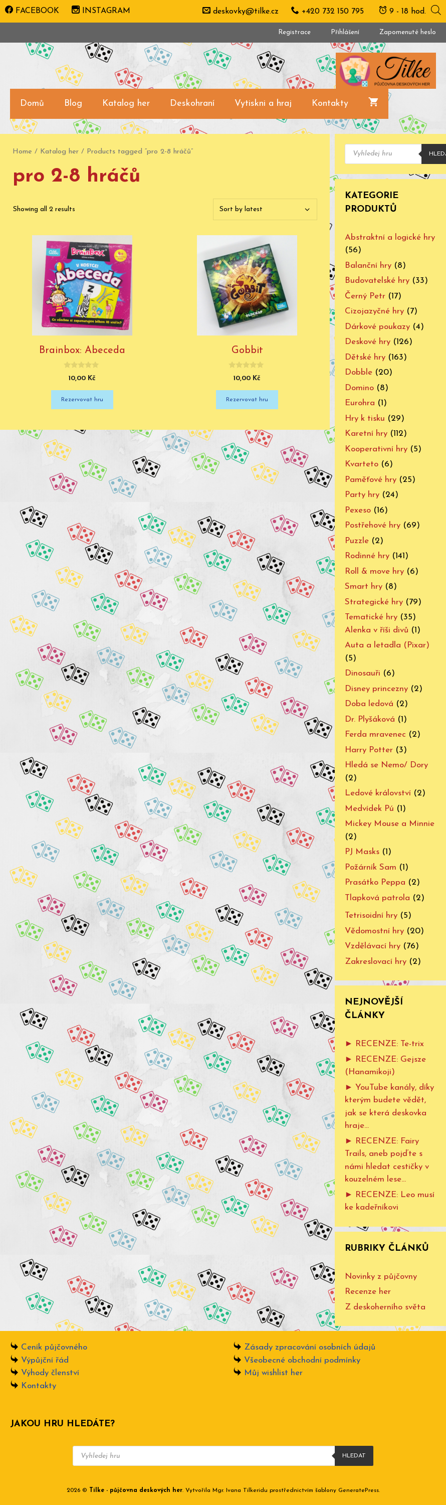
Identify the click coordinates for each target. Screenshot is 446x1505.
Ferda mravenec (375, 734)
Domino (359, 388)
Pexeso (358, 510)
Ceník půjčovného (54, 1347)
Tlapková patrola (377, 898)
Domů (32, 103)
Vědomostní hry (374, 931)
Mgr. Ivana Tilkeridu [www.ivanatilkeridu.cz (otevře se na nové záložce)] (240, 1490)
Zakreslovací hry (375, 961)
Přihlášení (345, 32)
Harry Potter (369, 750)
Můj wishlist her (273, 1373)
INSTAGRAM (101, 11)
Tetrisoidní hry (371, 915)
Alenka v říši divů (376, 630)
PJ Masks (362, 852)
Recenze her (368, 1291)
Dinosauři (362, 673)
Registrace (294, 32)
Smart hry (363, 586)
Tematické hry (371, 617)
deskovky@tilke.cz (246, 12)
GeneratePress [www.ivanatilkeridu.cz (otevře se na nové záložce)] (358, 1490)
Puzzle (357, 541)
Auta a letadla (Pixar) (387, 645)
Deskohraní (192, 103)
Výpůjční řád (45, 1360)
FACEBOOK (32, 11)
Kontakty (330, 103)
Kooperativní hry (376, 449)
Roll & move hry (374, 571)
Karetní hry (366, 433)
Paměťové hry (370, 479)
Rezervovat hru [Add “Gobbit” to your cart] (247, 400)
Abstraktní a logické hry (390, 237)
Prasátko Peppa (375, 882)
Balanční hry (368, 265)
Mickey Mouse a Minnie (389, 823)
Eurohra (360, 403)
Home (22, 151)
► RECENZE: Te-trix (384, 1044)
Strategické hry (374, 602)
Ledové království (378, 793)
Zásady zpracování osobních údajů (309, 1347)
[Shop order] (265, 209)
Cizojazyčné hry (374, 311)
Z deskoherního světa (385, 1307)
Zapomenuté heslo (407, 32)
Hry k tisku (365, 418)
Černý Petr (365, 296)
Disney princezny (376, 689)
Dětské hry (365, 357)
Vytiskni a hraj (263, 103)
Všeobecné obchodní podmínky (302, 1360)
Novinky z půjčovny (381, 1276)
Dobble (358, 372)
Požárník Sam (370, 867)
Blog (73, 103)
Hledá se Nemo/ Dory (386, 765)
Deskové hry (367, 342)
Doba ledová (369, 704)
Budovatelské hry (377, 280)
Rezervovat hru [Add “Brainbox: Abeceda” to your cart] (82, 400)
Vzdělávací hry (372, 946)
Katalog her (126, 103)
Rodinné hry (367, 556)
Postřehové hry (372, 525)
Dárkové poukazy (377, 326)
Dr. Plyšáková (370, 719)
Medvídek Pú (369, 808)
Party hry (362, 494)
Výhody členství (50, 1373)
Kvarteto (361, 464)
